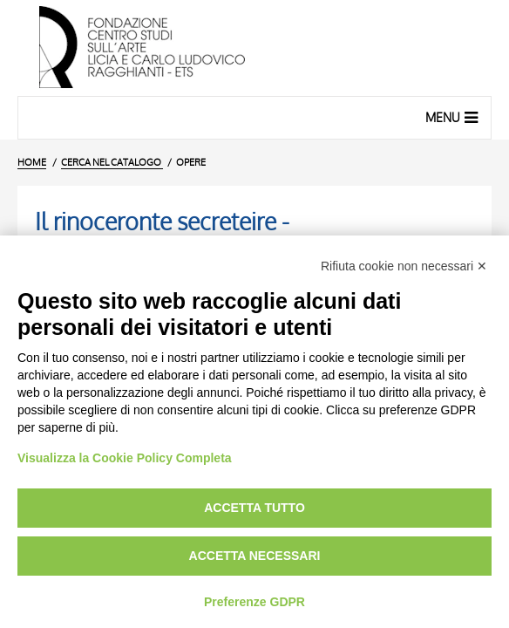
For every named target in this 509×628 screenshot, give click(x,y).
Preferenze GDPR (254, 602)
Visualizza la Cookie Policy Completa (124, 458)
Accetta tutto (254, 508)
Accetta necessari (255, 556)
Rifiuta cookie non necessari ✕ (404, 266)
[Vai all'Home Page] (254, 48)
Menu (453, 117)
